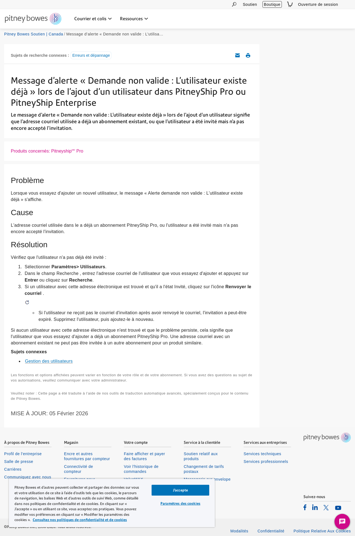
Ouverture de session (318, 4)
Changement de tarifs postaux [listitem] (204, 469)
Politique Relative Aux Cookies (322, 531)
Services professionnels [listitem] (266, 461)
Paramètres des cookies (180, 503)
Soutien (250, 4)
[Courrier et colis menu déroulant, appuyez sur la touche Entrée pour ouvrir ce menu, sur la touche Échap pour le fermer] (93, 19)
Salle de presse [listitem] (18, 461)
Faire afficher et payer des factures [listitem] (144, 456)
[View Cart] (290, 4)
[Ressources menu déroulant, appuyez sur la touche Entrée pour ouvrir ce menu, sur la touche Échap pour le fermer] (134, 19)
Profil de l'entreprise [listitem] (23, 454)
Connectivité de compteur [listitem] (78, 469)
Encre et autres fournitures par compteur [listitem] (87, 456)
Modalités (239, 531)
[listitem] (305, 507)
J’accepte (180, 490)
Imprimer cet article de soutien (248, 55)
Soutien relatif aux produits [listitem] (201, 456)
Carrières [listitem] (13, 469)
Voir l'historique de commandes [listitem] (141, 469)
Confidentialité (270, 531)
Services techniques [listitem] (262, 454)
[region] (112, 502)
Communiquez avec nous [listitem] (27, 477)
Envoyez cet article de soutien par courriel (237, 55)
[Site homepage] (33, 19)
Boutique (272, 4)
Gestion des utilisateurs (49, 361)
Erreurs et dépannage (91, 55)
